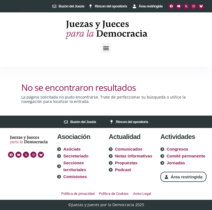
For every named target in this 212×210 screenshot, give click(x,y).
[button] (106, 48)
